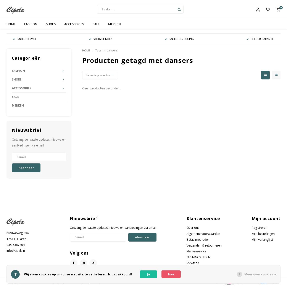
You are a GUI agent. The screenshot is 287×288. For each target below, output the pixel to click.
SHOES (51, 25)
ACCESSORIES (74, 25)
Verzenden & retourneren (204, 246)
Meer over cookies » (260, 274)
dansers (112, 51)
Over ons (193, 228)
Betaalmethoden (198, 240)
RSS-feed (193, 264)
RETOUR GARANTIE (260, 39)
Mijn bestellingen (263, 234)
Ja (148, 274)
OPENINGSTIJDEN (198, 258)
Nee (171, 274)
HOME (11, 25)
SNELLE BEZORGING (179, 39)
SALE (96, 25)
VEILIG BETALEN (101, 39)
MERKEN (114, 25)
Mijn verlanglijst (262, 240)
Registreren (259, 228)
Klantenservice (196, 252)
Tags (98, 51)
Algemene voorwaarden (203, 234)
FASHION (30, 25)
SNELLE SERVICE (24, 39)
